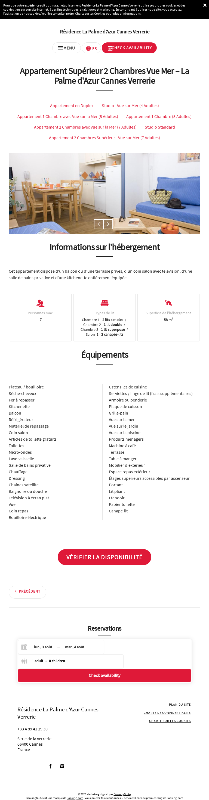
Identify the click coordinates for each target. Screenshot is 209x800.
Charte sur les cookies (171, 709)
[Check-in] (38, 649)
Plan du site (181, 693)
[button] (99, 226)
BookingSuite (122, 783)
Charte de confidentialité (168, 701)
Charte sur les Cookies (90, 13)
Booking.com (75, 786)
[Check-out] (74, 649)
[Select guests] (130, 649)
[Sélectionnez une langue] (91, 49)
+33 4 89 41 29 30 (32, 717)
